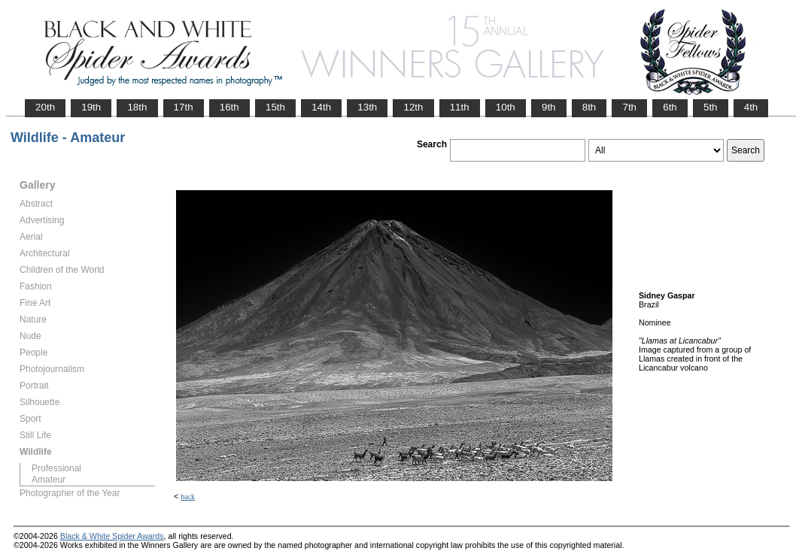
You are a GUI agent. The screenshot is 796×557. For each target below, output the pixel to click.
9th (548, 107)
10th (506, 107)
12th (413, 107)
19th (91, 107)
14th (321, 107)
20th (45, 107)
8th (589, 107)
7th (629, 107)
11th (460, 107)
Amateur (48, 479)
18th (137, 107)
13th (367, 107)
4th (751, 107)
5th (710, 107)
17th (184, 107)
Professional (56, 468)
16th (229, 107)
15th (275, 107)
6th (670, 107)
